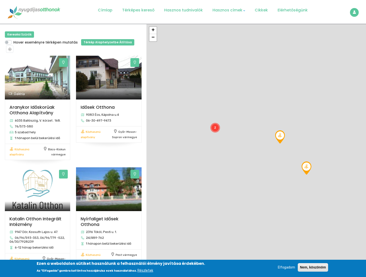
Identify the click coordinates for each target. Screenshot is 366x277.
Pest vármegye (126, 255)
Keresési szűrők (19, 34)
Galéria (17, 94)
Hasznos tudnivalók (183, 10)
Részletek (145, 271)
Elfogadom (286, 268)
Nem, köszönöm (313, 268)
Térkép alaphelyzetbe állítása (108, 42)
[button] (306, 168)
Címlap (105, 10)
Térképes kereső (138, 10)
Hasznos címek (229, 10)
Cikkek (261, 10)
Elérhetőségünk (293, 10)
